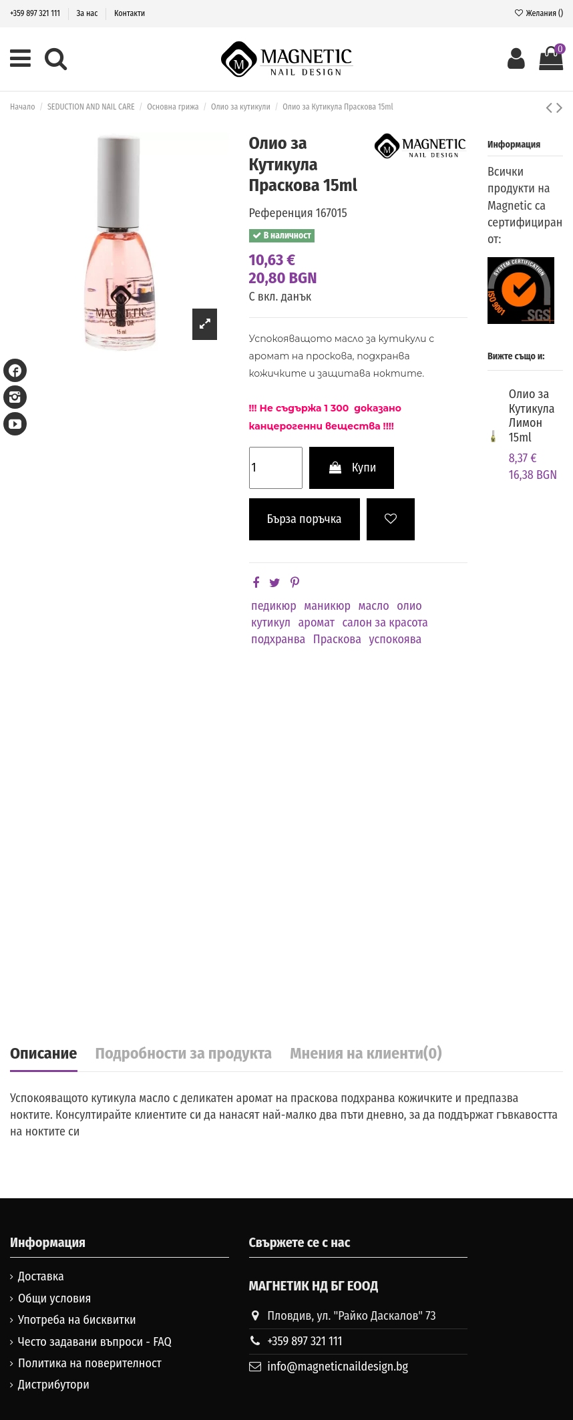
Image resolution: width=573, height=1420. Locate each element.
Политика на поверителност (90, 1363)
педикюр (274, 605)
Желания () (538, 13)
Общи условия (54, 1298)
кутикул (271, 622)
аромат (316, 622)
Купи (351, 467)
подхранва (278, 639)
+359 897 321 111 (36, 13)
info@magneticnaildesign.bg (337, 1366)
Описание (43, 1054)
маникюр (327, 605)
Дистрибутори (53, 1384)
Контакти (129, 13)
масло (374, 605)
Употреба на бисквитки (77, 1319)
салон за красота (384, 622)
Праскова (337, 639)
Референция (281, 213)
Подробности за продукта (184, 1054)
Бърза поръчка (304, 519)
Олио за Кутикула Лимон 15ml (532, 416)
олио (409, 605)
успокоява (395, 639)
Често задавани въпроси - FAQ (95, 1342)
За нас (88, 13)
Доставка (41, 1276)
